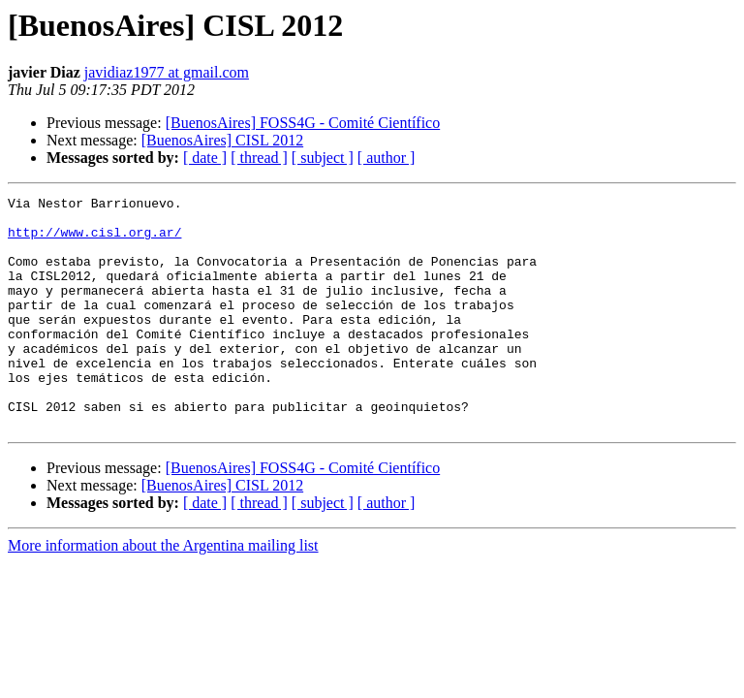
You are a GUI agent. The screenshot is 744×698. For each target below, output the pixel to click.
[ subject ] (323, 157)
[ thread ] (259, 157)
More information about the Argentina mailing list (163, 592)
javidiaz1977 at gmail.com (166, 72)
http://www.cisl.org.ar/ (94, 240)
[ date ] (205, 157)
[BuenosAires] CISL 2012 (222, 140)
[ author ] (386, 157)
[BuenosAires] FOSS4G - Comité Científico (303, 122)
